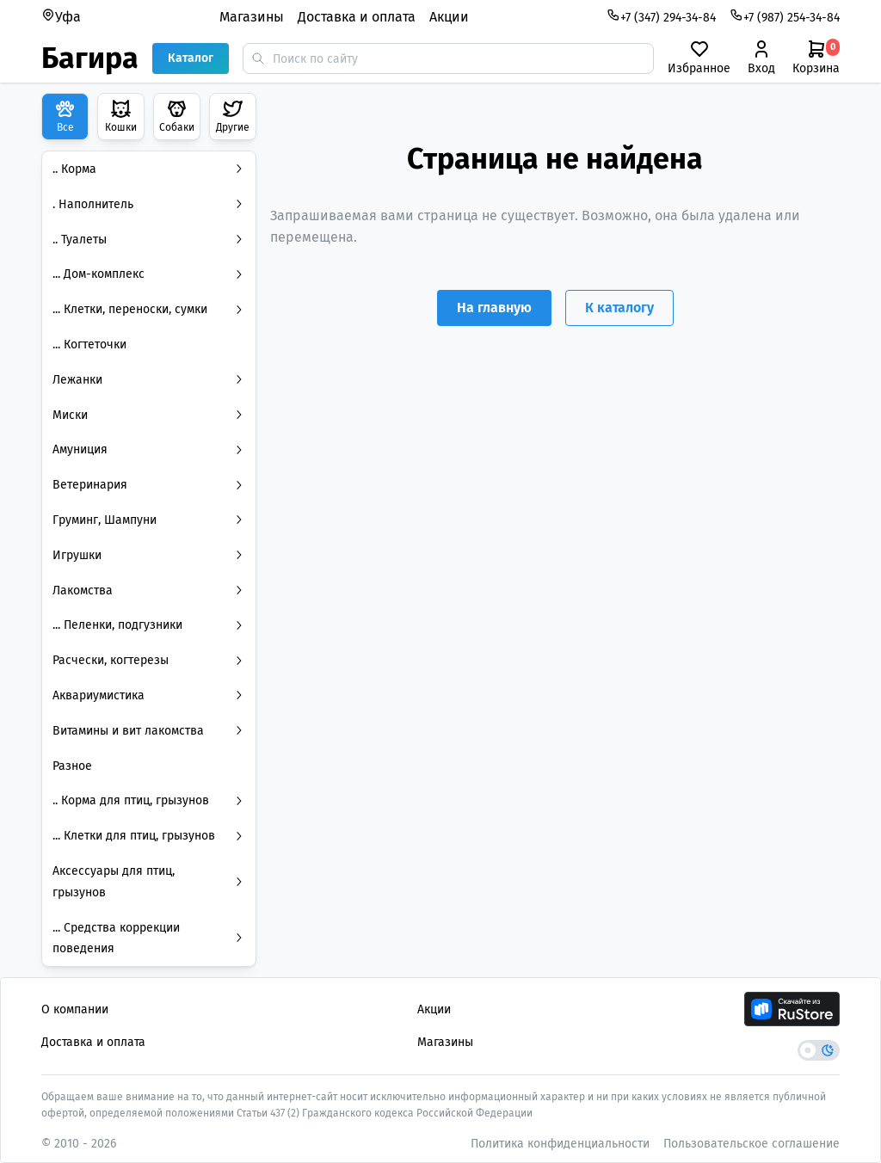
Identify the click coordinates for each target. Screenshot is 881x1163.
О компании (74, 1009)
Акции (449, 17)
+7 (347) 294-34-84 (661, 16)
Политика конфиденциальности (560, 1143)
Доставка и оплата (357, 17)
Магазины (251, 17)
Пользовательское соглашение (751, 1143)
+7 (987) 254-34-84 (785, 16)
